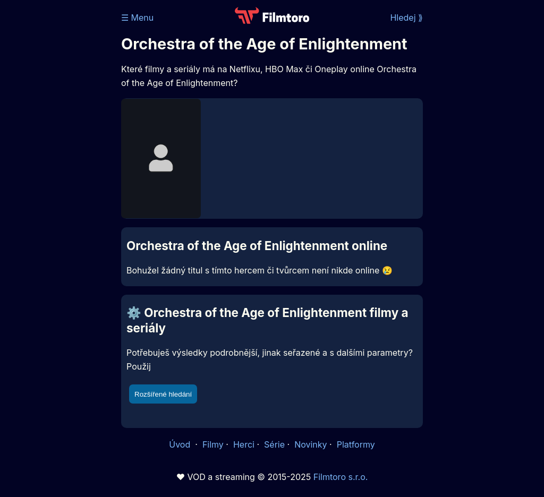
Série (274, 444)
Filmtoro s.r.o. (340, 477)
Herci (243, 444)
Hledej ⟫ (406, 17)
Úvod (180, 444)
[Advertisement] (57, 163)
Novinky (310, 444)
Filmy (213, 444)
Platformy (356, 444)
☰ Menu (137, 17)
